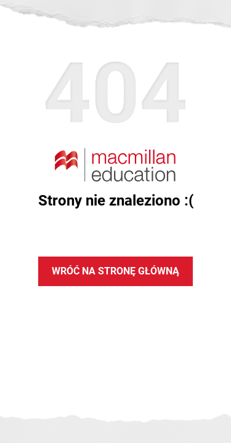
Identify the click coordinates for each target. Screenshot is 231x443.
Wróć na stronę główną (115, 271)
